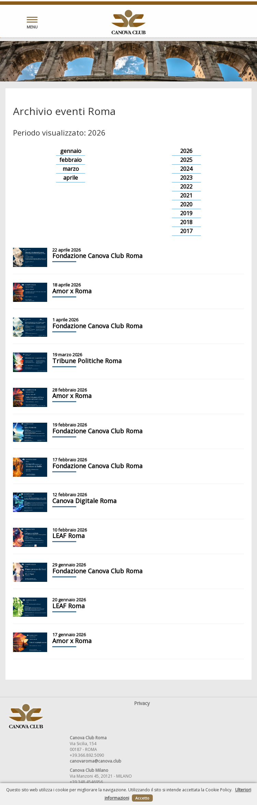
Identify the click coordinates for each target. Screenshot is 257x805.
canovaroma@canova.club (95, 761)
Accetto (142, 798)
